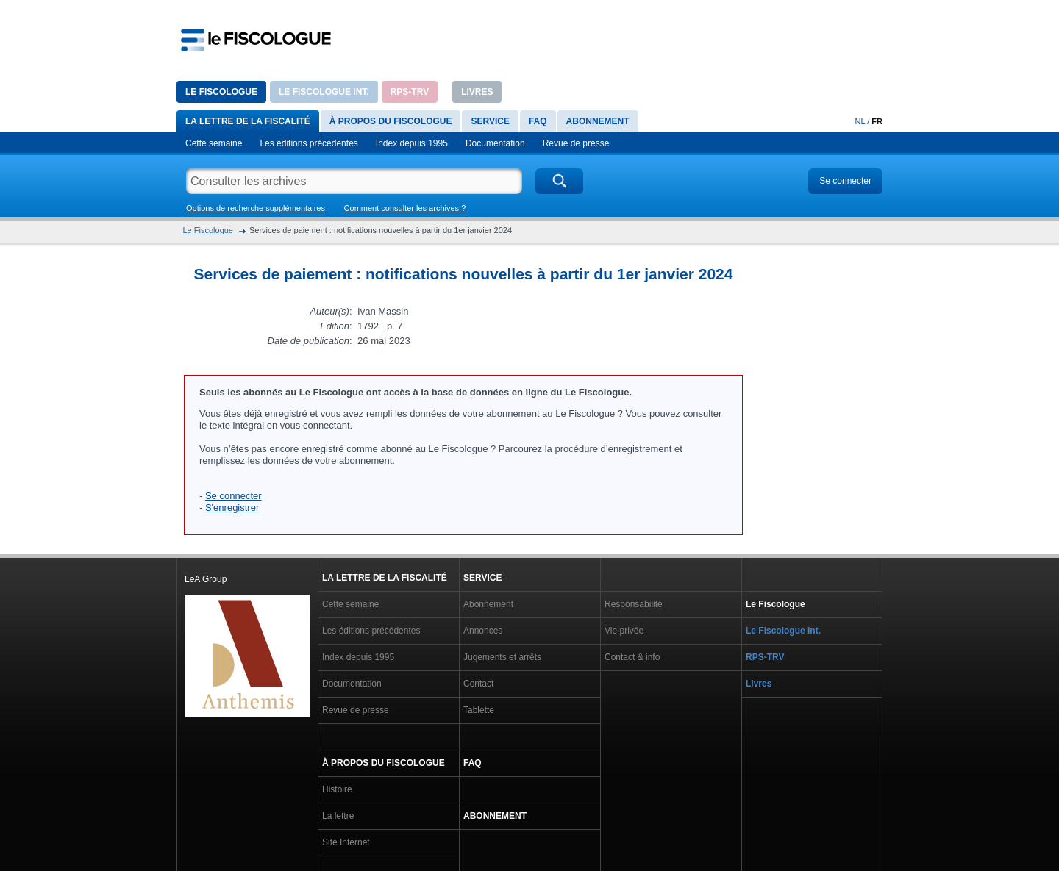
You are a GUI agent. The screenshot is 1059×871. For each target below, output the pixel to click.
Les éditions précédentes (308, 143)
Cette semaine (213, 143)
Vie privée (624, 631)
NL (860, 121)
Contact (478, 683)
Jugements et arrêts (502, 657)
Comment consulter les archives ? (405, 208)
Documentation (495, 143)
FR (877, 121)
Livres (477, 92)
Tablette (478, 710)
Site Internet (346, 842)
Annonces (482, 631)
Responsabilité (634, 604)
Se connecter (845, 181)
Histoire (337, 789)
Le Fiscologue (221, 92)
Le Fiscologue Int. (324, 92)
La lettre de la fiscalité (247, 121)
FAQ (538, 121)
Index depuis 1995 (412, 143)
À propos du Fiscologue (390, 121)
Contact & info (632, 657)
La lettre (338, 816)
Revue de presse (576, 143)
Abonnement (598, 121)
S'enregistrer (232, 507)
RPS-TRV (410, 92)
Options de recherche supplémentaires (255, 208)
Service (490, 121)
